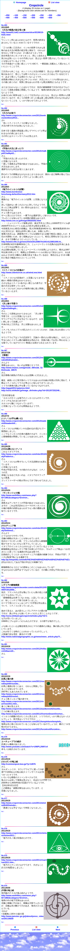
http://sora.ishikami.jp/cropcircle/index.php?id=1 (24, 616)
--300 (50, 15)
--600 (41, 18)
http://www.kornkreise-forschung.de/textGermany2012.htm (18, 193)
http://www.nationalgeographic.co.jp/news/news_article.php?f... (31, 637)
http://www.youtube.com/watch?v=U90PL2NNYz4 (24, 747)
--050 (7, 15)
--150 (24, 15)
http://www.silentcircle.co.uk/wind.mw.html (21, 272)
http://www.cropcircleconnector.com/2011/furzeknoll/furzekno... (31, 729)
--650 (50, 18)
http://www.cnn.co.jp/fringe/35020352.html (21, 221)
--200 (32, 15)
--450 (15, 18)
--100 (15, 15)
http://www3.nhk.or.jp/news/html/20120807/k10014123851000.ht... (31, 242)
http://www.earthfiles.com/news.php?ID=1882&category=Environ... (18, 896)
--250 (41, 15)
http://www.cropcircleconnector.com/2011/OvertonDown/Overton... (32, 714)
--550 (32, 18)
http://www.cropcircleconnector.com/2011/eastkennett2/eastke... (31, 709)
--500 (24, 18)
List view (53, 2)
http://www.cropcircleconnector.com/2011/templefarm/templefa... (31, 721)
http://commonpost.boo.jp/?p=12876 (18, 764)
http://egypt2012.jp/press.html (15, 388)
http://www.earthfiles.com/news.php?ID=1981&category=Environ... (18, 496)
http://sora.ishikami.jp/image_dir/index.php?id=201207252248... (31, 390)
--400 (7, 18)
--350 (58, 15)
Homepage (19, 2)
